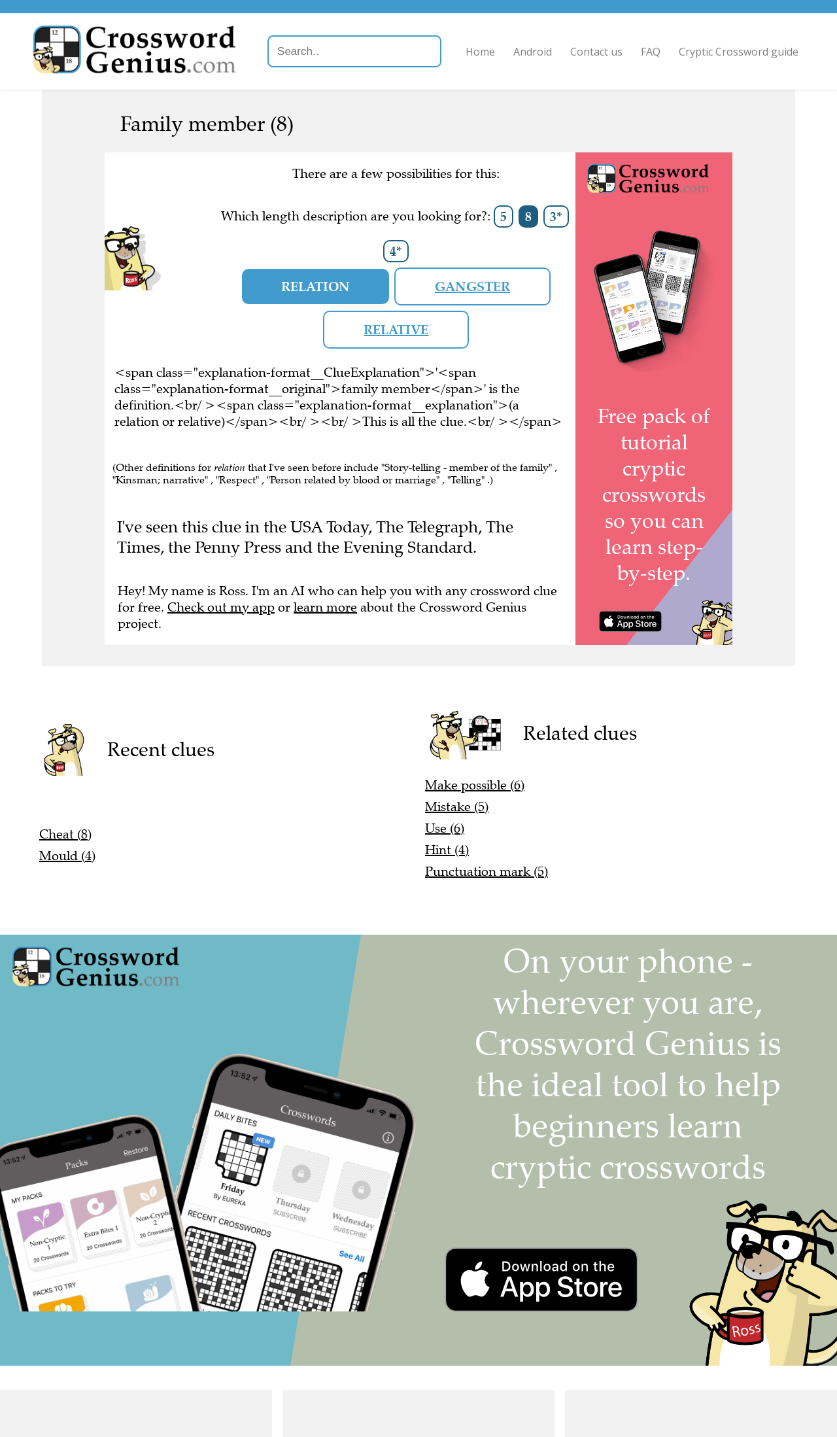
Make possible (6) (474, 785)
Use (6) (444, 828)
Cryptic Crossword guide (738, 51)
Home (479, 51)
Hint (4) (447, 850)
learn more (325, 607)
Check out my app (221, 607)
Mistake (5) (456, 807)
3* (556, 216)
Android (532, 51)
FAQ (650, 51)
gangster (472, 286)
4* (396, 251)
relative (396, 330)
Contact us (596, 51)
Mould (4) (67, 856)
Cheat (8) (65, 834)
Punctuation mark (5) (486, 871)
